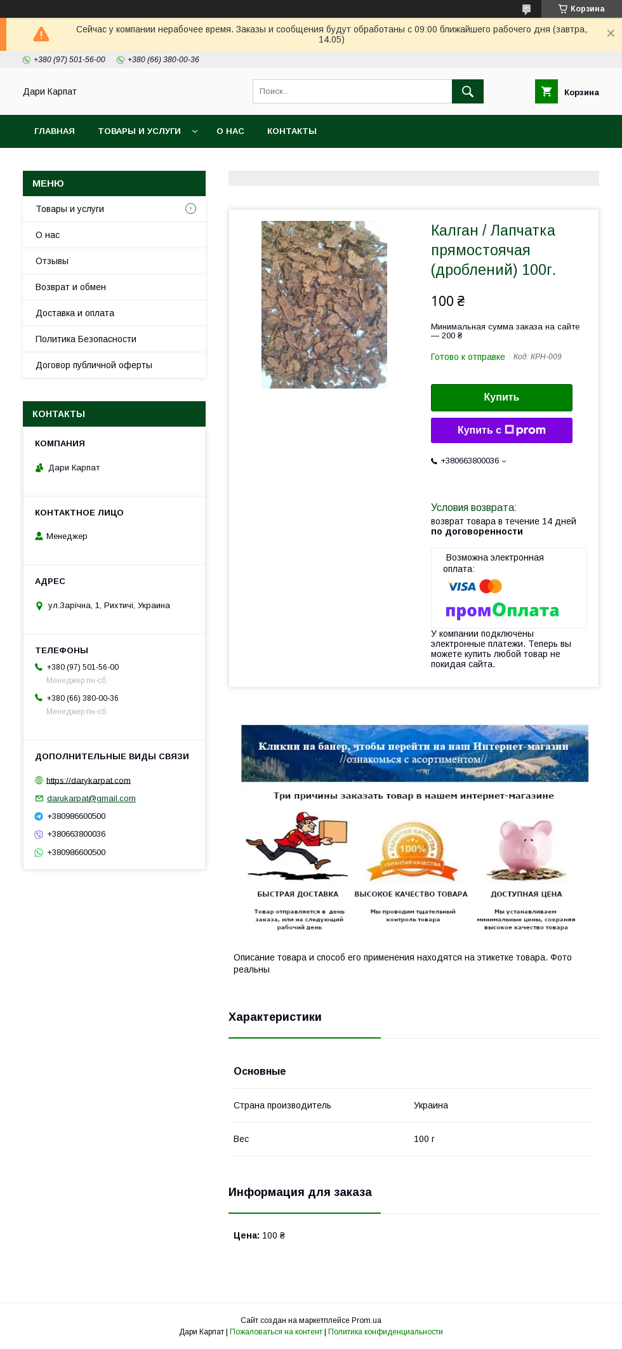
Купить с (502, 430)
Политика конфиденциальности (385, 1331)
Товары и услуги (139, 131)
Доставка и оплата (75, 313)
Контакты (292, 131)
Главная (54, 131)
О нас (230, 131)
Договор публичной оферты (94, 365)
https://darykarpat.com (88, 780)
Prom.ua (366, 1320)
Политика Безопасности (86, 339)
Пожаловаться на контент (276, 1331)
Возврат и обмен (71, 287)
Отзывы (52, 261)
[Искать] (468, 91)
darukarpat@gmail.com (91, 798)
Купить (502, 397)
